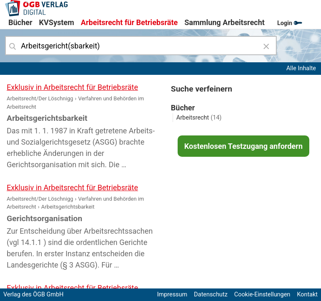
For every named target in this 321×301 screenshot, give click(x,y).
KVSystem (56, 22)
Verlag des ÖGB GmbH (33, 294)
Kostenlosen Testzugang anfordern (243, 146)
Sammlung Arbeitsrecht (224, 22)
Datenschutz (210, 294)
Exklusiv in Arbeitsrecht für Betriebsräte (72, 87)
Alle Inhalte (301, 68)
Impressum (172, 294)
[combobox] (141, 45)
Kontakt (307, 294)
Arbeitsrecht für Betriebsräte (129, 22)
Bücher (20, 22)
